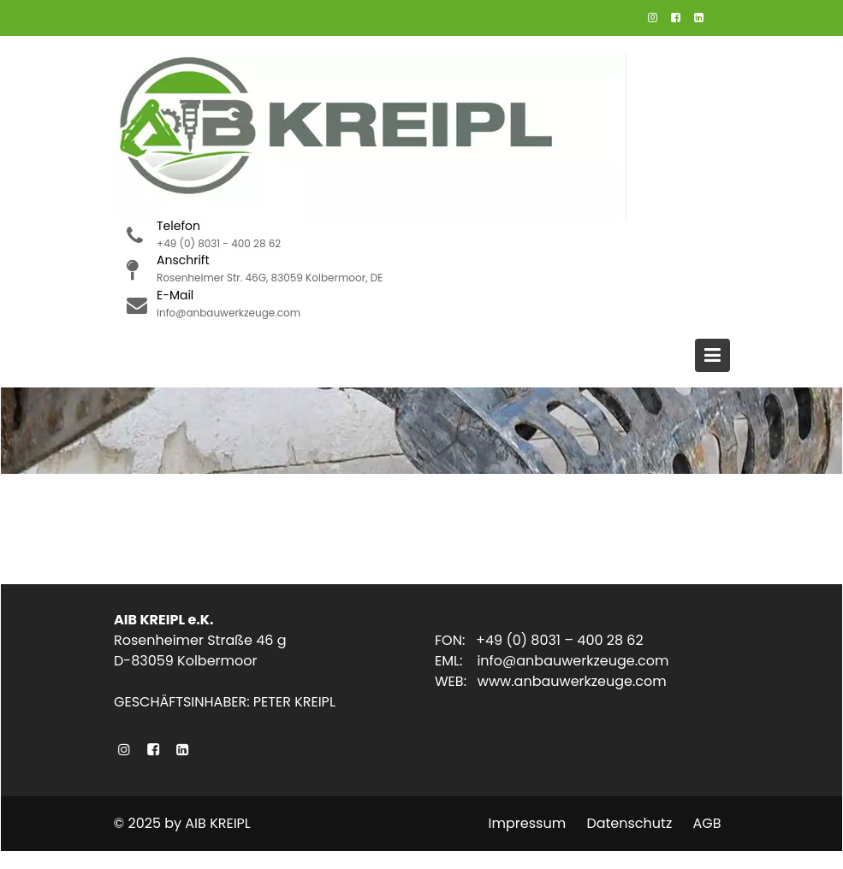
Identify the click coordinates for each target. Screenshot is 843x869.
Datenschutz (629, 823)
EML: (456, 661)
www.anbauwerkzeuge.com (571, 681)
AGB (706, 823)
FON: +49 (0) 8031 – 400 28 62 (539, 640)
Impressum (528, 823)
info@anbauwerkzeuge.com (572, 661)
